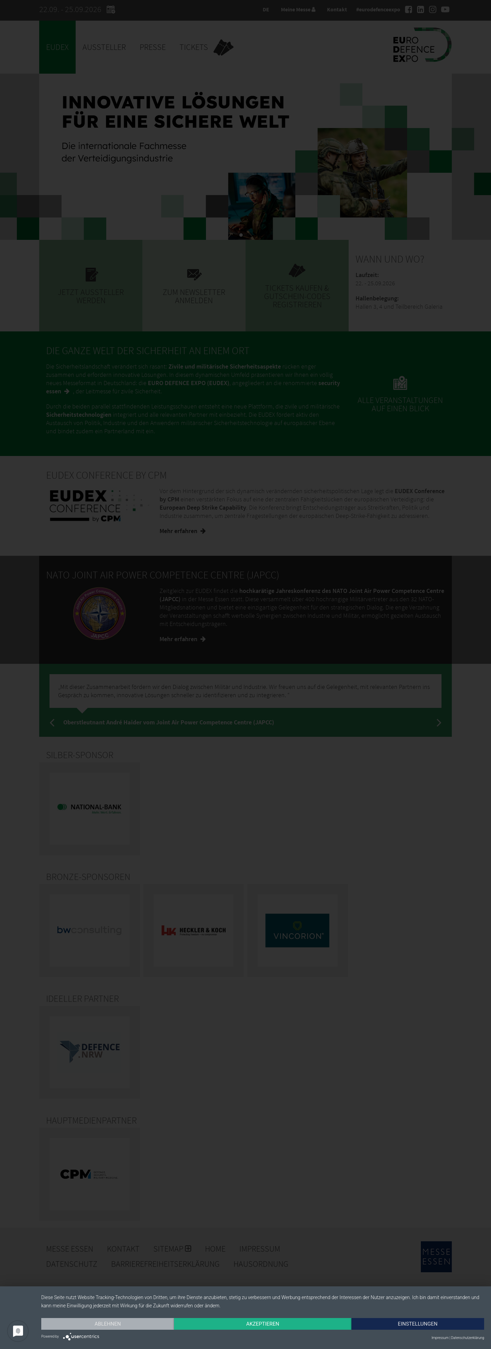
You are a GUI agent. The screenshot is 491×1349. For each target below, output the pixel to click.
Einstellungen (417, 1324)
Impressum (440, 1338)
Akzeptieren (262, 1324)
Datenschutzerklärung (467, 1338)
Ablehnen (108, 1324)
